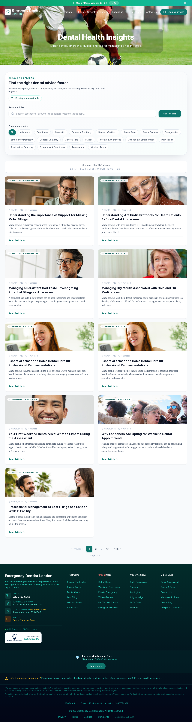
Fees (81, 11)
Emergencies (171, 132)
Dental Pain (129, 132)
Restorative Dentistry (22, 147)
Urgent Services (97, 11)
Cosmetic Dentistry (82, 132)
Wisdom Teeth (98, 147)
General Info (71, 139)
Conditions (42, 132)
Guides (89, 139)
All (12, 132)
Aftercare (25, 132)
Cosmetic (60, 132)
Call (114, 3)
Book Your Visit (173, 11)
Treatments (67, 11)
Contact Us (150, 11)
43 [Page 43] (107, 548)
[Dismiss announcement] (185, 3)
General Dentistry (49, 139)
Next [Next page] (118, 548)
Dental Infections (107, 132)
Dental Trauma (150, 132)
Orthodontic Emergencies (141, 139)
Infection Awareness (110, 139)
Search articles (16, 107)
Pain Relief (167, 139)
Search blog (169, 113)
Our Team (135, 11)
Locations (119, 11)
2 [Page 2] (96, 548)
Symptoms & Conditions (52, 147)
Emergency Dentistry (22, 139)
